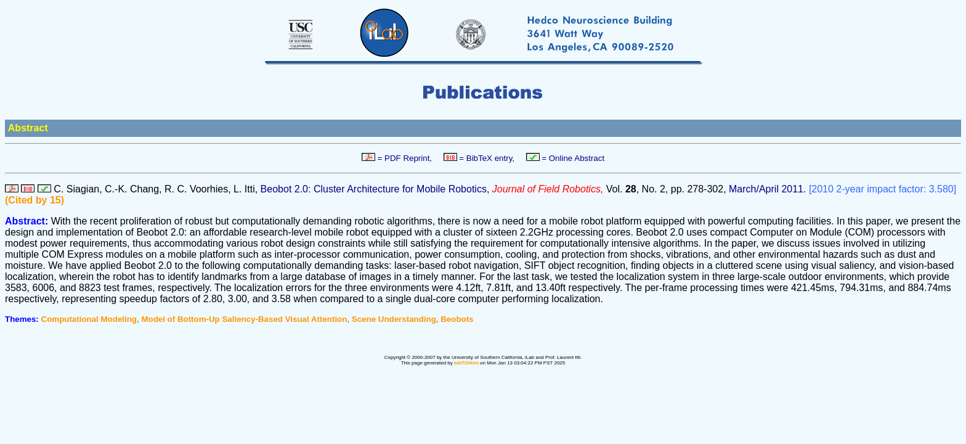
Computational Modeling (89, 319)
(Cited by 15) (34, 200)
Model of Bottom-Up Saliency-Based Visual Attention (244, 319)
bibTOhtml (466, 363)
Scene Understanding (394, 319)
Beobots (456, 319)
